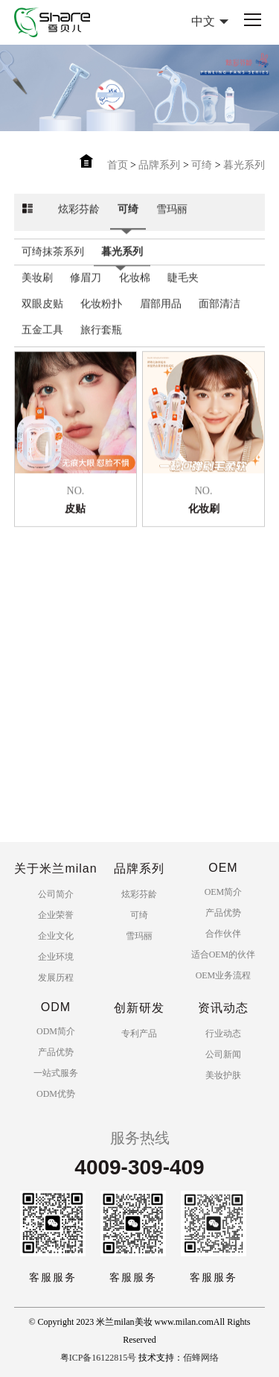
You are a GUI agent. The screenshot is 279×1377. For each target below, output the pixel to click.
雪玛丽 (171, 221)
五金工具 (42, 342)
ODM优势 (55, 1094)
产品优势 (223, 913)
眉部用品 (161, 316)
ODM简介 (55, 1031)
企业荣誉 (56, 915)
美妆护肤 (223, 1075)
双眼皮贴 (42, 316)
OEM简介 (224, 892)
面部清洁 (219, 316)
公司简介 (56, 894)
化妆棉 (134, 290)
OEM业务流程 (223, 975)
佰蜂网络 (201, 1357)
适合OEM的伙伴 (223, 954)
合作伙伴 (223, 933)
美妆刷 (37, 290)
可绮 (201, 165)
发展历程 (56, 977)
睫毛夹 (183, 290)
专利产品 (139, 1033)
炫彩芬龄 (79, 221)
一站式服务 (55, 1073)
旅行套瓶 (101, 342)
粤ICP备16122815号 (98, 1357)
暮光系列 (244, 165)
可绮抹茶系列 (53, 264)
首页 (117, 165)
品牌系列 (159, 165)
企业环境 (56, 957)
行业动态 (223, 1033)
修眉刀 (85, 290)
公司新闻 (223, 1054)
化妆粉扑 (101, 316)
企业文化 (56, 936)
